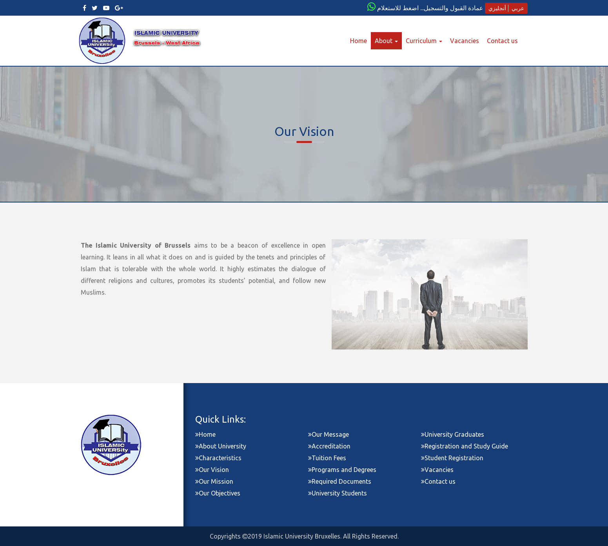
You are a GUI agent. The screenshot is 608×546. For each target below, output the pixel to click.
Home (360, 40)
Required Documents (339, 481)
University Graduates (452, 434)
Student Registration (452, 457)
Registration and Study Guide (464, 446)
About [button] (386, 40)
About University (220, 446)
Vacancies (464, 40)
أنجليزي (497, 8)
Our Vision (212, 469)
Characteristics (218, 457)
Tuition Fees (327, 457)
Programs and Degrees (342, 469)
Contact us (502, 40)
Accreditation (329, 446)
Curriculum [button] (424, 40)
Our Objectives (217, 493)
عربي (518, 8)
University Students (337, 493)
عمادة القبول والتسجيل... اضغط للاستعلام (430, 7)
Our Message (328, 434)
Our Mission (214, 481)
